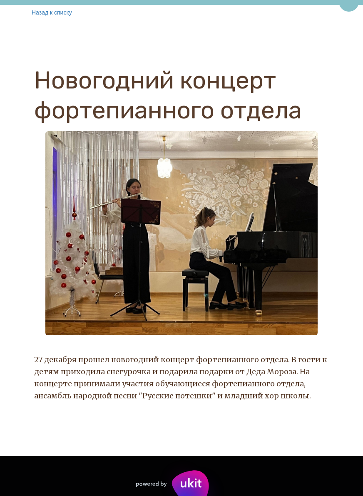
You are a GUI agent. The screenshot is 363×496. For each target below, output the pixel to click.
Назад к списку (52, 12)
